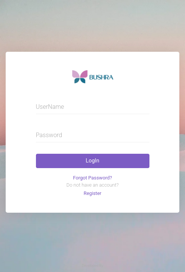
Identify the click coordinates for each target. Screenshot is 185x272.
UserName (50, 106)
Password (49, 135)
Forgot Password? (92, 178)
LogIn (92, 161)
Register (92, 193)
